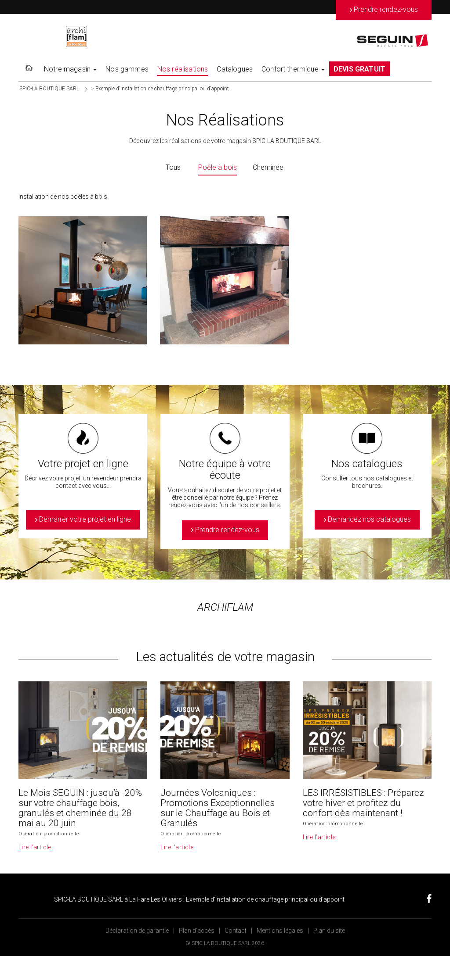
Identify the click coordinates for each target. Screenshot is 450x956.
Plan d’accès (196, 930)
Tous (173, 167)
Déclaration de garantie (137, 930)
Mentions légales (280, 930)
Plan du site (329, 930)
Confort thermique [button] (293, 69)
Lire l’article (34, 847)
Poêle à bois (217, 167)
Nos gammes (127, 69)
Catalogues (235, 69)
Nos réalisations (182, 69)
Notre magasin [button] (70, 69)
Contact (236, 930)
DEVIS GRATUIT (359, 69)
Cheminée (268, 167)
